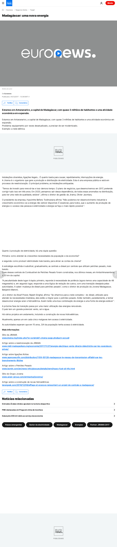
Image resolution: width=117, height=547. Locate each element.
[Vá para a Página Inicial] (9, 3)
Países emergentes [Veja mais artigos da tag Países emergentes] (13, 424)
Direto (110, 3)
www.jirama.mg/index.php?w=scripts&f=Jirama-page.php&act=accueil (35, 338)
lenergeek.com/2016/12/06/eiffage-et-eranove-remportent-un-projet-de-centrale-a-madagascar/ (48, 385)
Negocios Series (21, 10)
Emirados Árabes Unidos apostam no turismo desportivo (26, 404)
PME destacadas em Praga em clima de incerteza (22, 410)
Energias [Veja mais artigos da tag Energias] (79, 424)
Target (32, 10)
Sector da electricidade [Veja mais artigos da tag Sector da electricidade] (39, 424)
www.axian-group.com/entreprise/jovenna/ (22, 377)
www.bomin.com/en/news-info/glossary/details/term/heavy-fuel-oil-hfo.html (38, 368)
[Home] (3, 10)
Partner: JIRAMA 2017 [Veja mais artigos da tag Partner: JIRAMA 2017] (99, 424)
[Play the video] (58, 53)
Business (9, 10)
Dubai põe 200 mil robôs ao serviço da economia (22, 416)
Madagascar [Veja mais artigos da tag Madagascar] (62, 424)
